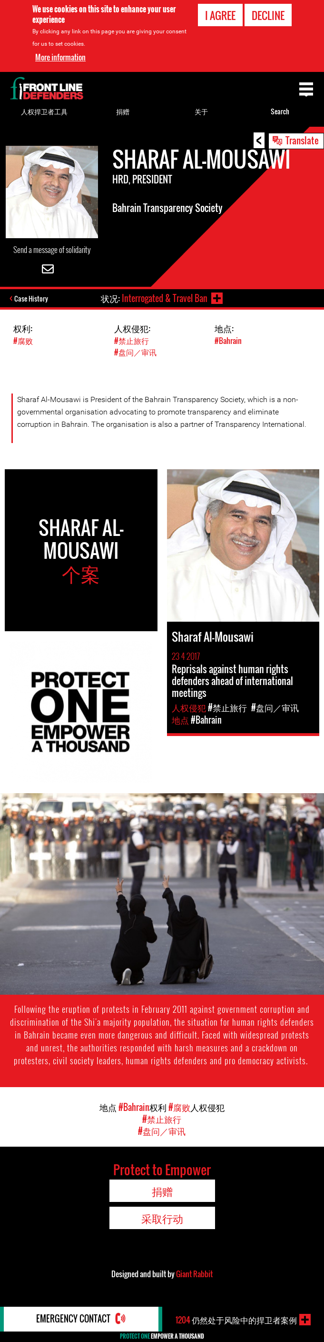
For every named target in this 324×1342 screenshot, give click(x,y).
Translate (302, 140)
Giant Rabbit (194, 1274)
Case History (31, 298)
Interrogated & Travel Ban (164, 298)
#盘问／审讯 (135, 352)
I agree (220, 15)
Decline (268, 15)
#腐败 (23, 340)
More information (60, 57)
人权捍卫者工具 (44, 111)
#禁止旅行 (131, 340)
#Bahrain (228, 340)
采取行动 (162, 1218)
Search (280, 111)
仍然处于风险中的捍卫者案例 (236, 1319)
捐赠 (122, 111)
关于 (201, 111)
